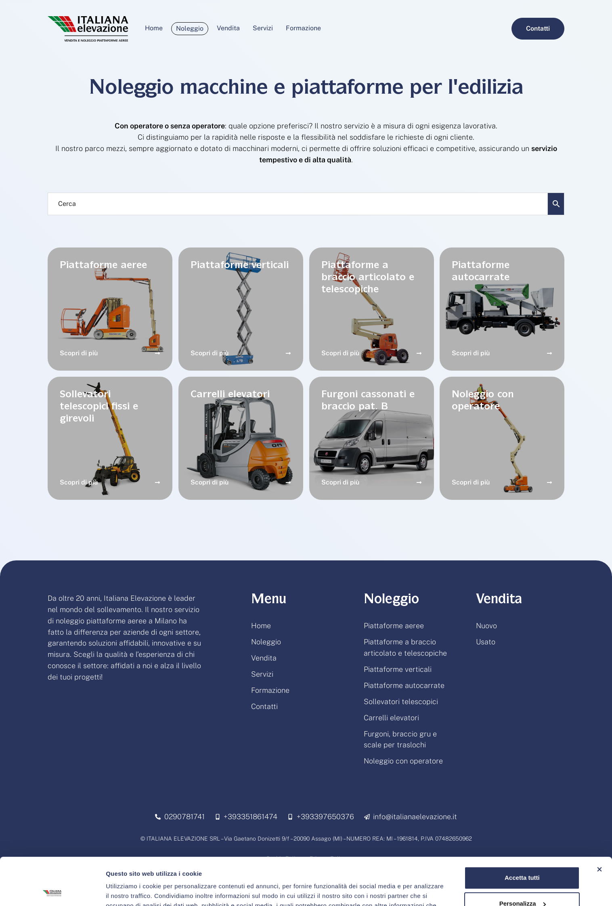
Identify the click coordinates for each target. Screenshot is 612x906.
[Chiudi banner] (599, 822)
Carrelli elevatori (391, 717)
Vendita (264, 658)
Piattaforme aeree (394, 625)
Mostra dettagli (127, 890)
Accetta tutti (522, 830)
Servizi (262, 674)
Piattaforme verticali (398, 669)
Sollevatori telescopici (401, 701)
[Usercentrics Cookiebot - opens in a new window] (52, 890)
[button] (537, 29)
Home (261, 625)
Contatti (264, 706)
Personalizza (522, 856)
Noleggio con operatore (403, 761)
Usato (485, 642)
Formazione (270, 690)
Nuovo (486, 625)
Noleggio (266, 642)
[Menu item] (153, 28)
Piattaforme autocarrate (404, 685)
